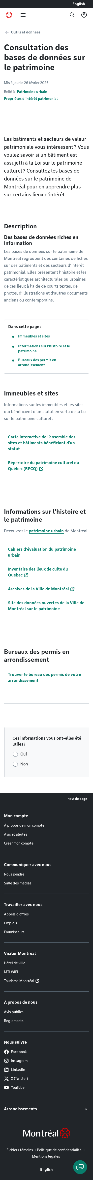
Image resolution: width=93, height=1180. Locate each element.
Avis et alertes (15, 834)
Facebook (15, 1051)
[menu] (23, 15)
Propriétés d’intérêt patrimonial (31, 99)
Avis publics (14, 1012)
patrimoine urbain (46, 531)
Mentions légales (46, 1156)
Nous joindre (14, 874)
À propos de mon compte (24, 825)
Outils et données (25, 32)
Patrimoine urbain (32, 92)
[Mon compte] (84, 15)
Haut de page (77, 799)
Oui (23, 754)
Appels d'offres (16, 914)
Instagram (16, 1060)
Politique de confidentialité (59, 1150)
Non (24, 764)
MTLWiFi (11, 972)
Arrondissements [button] (20, 1109)
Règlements (14, 1021)
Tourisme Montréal (19, 981)
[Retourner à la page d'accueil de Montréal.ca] (9, 15)
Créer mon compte (18, 843)
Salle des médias (17, 883)
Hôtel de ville (14, 963)
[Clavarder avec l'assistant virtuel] (80, 1167)
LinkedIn (14, 1069)
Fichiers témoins (19, 1150)
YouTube (14, 1087)
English (78, 4)
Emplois (10, 923)
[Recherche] (72, 15)
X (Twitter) (16, 1078)
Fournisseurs (14, 932)
